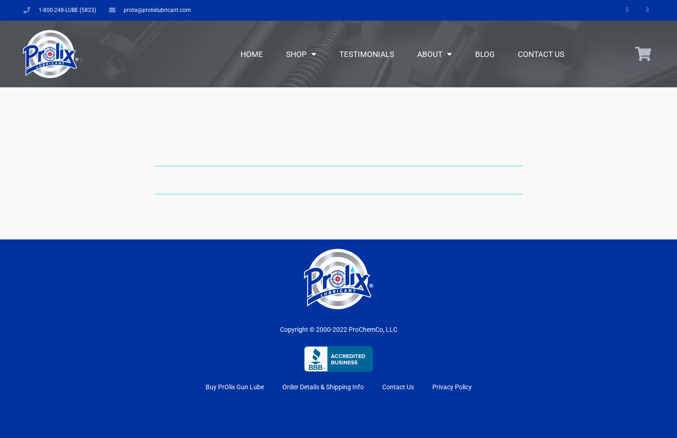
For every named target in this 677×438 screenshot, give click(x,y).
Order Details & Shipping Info (323, 387)
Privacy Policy (452, 387)
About (434, 54)
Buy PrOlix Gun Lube (235, 387)
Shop (301, 54)
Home (252, 54)
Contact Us (541, 54)
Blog (485, 54)
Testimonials (366, 54)
